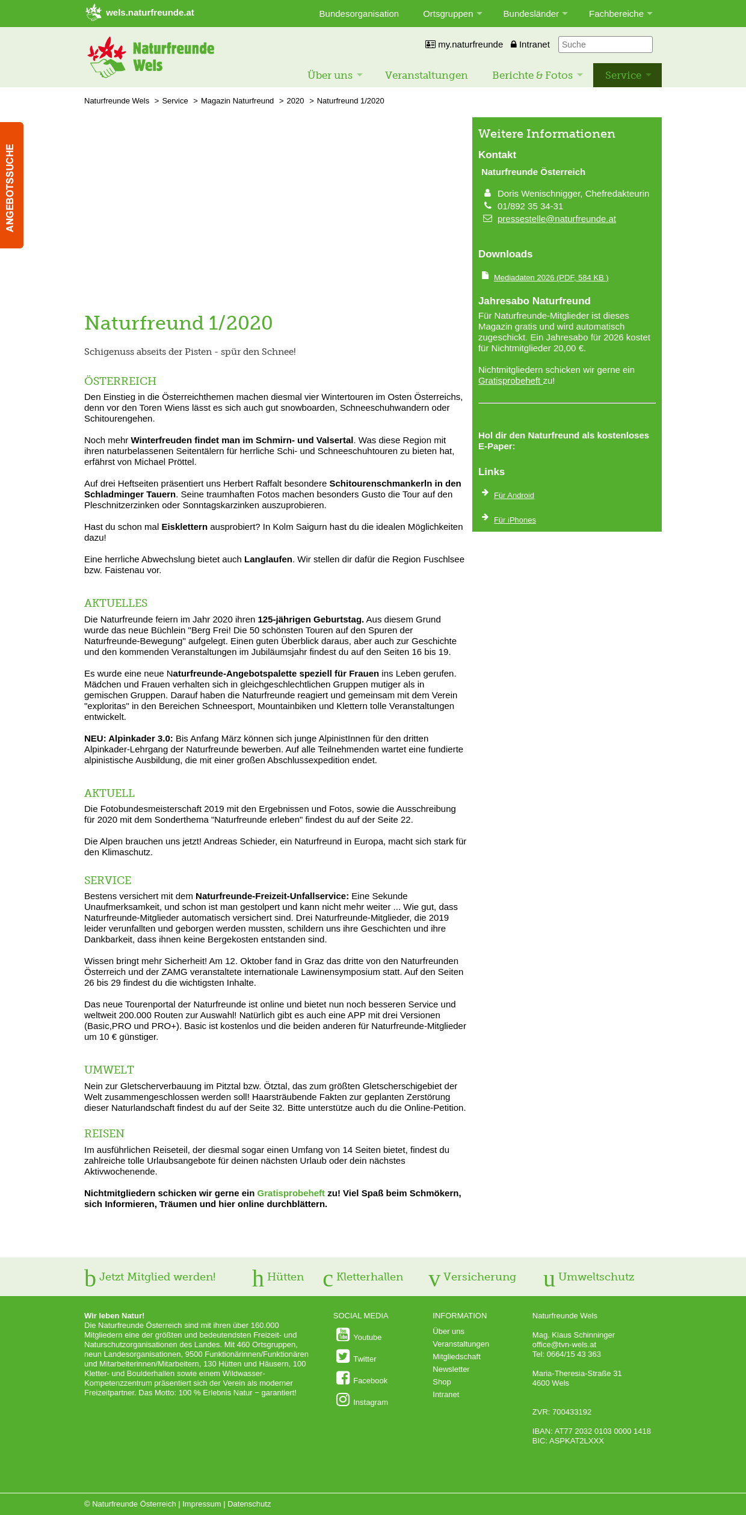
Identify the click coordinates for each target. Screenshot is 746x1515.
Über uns (330, 75)
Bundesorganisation (359, 13)
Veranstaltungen (426, 75)
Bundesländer (532, 13)
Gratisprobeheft (291, 1193)
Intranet (530, 44)
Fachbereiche (616, 13)
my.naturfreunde (464, 44)
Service (623, 75)
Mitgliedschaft (456, 1356)
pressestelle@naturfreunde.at (557, 219)
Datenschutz (249, 1503)
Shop (442, 1381)
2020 (295, 100)
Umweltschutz (588, 1276)
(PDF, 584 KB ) (551, 277)
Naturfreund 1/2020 (350, 100)
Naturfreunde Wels (116, 100)
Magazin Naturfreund (237, 100)
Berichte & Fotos (532, 75)
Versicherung (472, 1276)
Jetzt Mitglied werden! (149, 1276)
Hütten (278, 1276)
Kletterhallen (362, 1276)
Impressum (201, 1503)
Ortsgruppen (448, 13)
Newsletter (451, 1369)
